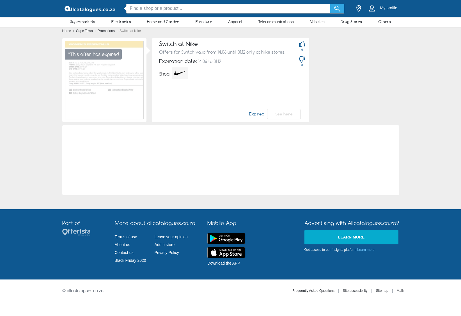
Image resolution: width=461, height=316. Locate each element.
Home (67, 31)
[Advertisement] (230, 160)
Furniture (204, 21)
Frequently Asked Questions (313, 291)
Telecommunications (276, 21)
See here (284, 114)
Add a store (165, 244)
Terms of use (126, 237)
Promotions (107, 31)
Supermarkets (82, 21)
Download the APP (223, 263)
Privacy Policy (167, 252)
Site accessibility (355, 291)
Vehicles (317, 21)
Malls (400, 291)
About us (122, 244)
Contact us (124, 252)
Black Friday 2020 (130, 260)
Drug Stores (351, 21)
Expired (256, 114)
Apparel (235, 21)
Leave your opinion (171, 237)
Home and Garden (163, 21)
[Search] (337, 8)
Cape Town (85, 31)
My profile (388, 8)
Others (384, 21)
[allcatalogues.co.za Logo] (90, 9)
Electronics (121, 21)
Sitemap (382, 291)
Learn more (351, 237)
